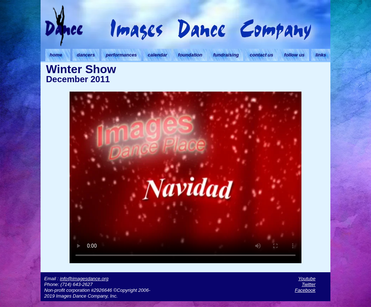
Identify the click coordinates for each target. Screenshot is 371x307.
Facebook (305, 290)
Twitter (309, 284)
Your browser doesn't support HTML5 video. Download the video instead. (185, 176)
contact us (261, 55)
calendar (157, 55)
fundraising (226, 55)
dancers (86, 55)
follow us (294, 55)
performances (121, 55)
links (321, 55)
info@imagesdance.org (84, 278)
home (56, 55)
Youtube (307, 278)
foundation (190, 55)
